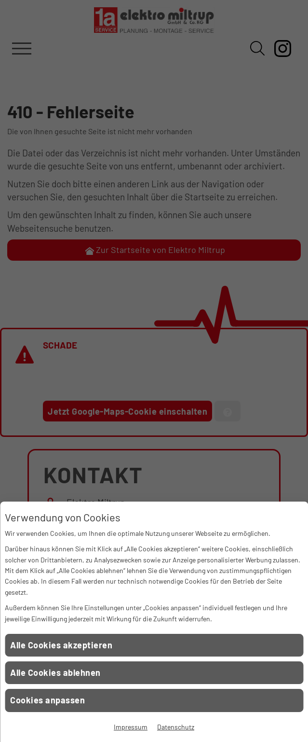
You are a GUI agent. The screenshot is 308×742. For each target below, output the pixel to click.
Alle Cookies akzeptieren (61, 645)
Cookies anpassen (47, 700)
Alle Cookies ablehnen (55, 672)
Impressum (130, 727)
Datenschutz (175, 727)
